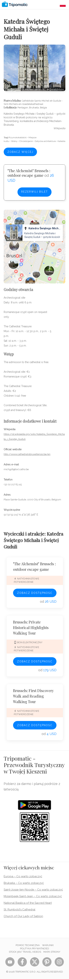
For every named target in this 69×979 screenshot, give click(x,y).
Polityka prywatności (34, 948)
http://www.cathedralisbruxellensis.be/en (27, 454)
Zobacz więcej (20, 151)
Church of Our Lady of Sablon (23, 916)
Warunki (48, 945)
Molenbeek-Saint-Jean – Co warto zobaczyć (33, 896)
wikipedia (59, 128)
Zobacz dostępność (34, 592)
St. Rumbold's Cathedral (19, 909)
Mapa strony (51, 951)
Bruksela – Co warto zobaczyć (24, 883)
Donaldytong (56, 89)
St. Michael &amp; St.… (34, 89)
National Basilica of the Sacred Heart (28, 903)
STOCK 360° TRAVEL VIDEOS (25, 951)
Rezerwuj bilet (34, 191)
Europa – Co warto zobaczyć (23, 876)
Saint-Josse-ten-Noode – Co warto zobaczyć (33, 889)
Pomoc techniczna (28, 945)
